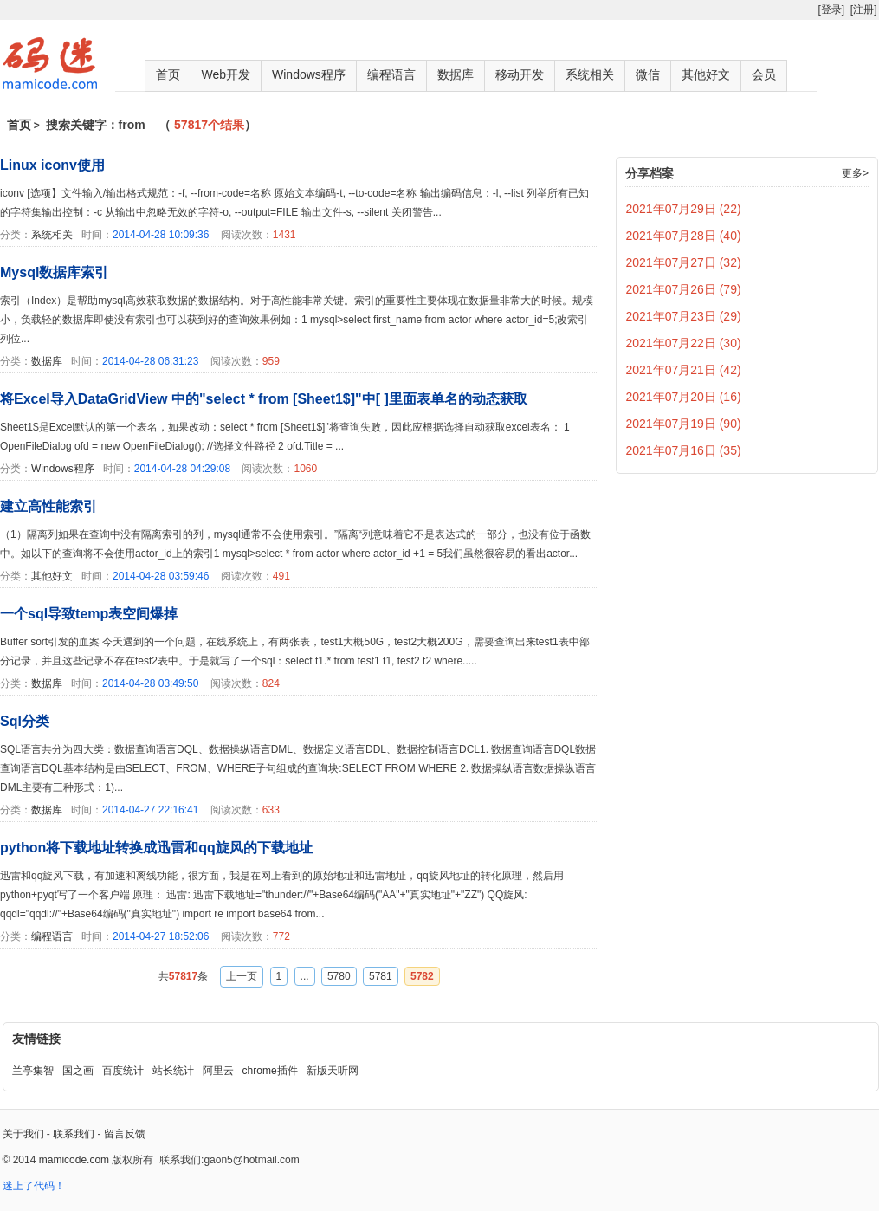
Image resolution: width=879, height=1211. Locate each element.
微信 (648, 74)
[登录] (831, 9)
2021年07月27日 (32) (683, 262)
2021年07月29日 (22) (683, 209)
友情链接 (36, 1039)
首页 (168, 74)
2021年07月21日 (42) (683, 370)
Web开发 (226, 74)
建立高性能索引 (48, 506)
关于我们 (23, 1134)
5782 (422, 976)
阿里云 (218, 1071)
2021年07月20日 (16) (683, 397)
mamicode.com (74, 1160)
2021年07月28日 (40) (683, 236)
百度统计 (123, 1071)
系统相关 (590, 74)
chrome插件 (270, 1071)
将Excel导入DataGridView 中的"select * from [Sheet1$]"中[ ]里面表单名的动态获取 (263, 399)
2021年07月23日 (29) (683, 316)
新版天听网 (333, 1071)
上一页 (241, 976)
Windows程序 (309, 74)
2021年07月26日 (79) (683, 289)
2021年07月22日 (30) (683, 343)
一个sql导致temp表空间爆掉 (89, 613)
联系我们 (73, 1134)
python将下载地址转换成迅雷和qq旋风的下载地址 (156, 847)
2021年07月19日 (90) (683, 424)
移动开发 (519, 74)
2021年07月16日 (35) (683, 450)
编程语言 (391, 74)
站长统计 (173, 1071)
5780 (339, 976)
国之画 (78, 1071)
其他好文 (706, 74)
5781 (380, 976)
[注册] (863, 9)
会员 (764, 74)
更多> (855, 173)
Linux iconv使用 (52, 165)
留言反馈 (124, 1134)
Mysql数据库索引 (54, 272)
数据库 (455, 74)
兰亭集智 (33, 1071)
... (305, 976)
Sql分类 (24, 721)
